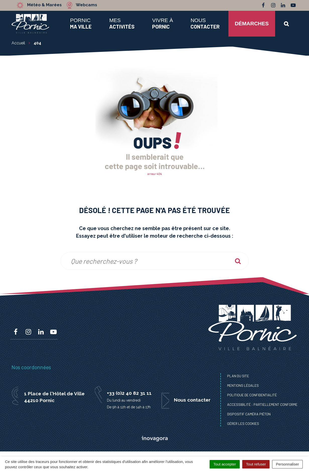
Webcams (86, 5)
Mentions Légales (243, 385)
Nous (205, 23)
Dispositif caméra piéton (249, 414)
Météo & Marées (44, 5)
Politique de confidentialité (252, 395)
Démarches (252, 23)
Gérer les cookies (243, 423)
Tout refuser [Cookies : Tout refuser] (256, 464)
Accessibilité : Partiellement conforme (262, 404)
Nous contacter (192, 400)
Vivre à (162, 23)
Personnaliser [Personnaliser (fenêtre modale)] (287, 464)
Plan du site (238, 376)
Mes (122, 23)
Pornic (81, 23)
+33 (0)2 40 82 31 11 (129, 393)
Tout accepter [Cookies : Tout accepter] (224, 464)
